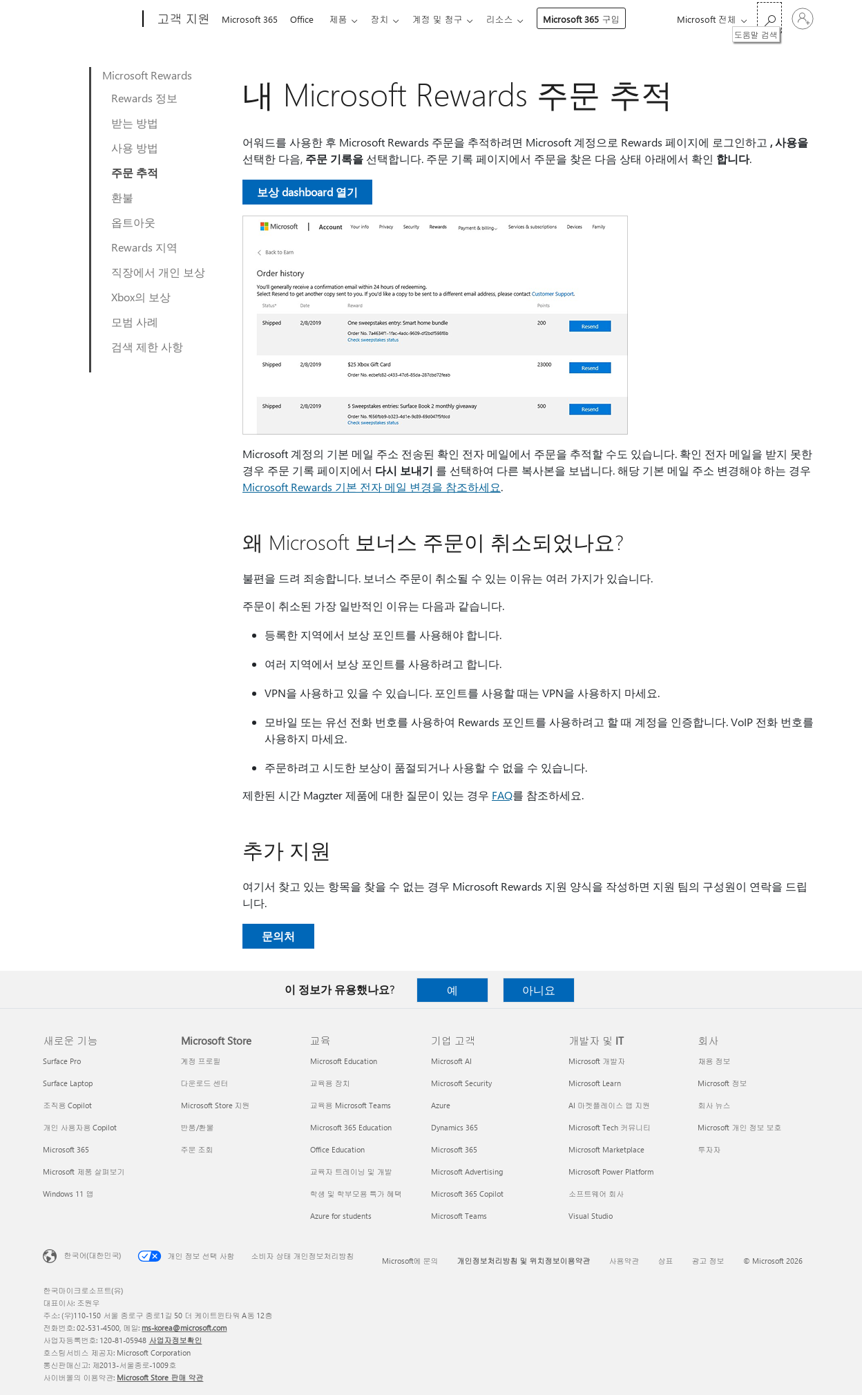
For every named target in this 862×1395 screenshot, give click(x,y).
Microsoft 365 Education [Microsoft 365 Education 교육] (351, 1127)
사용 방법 (134, 147)
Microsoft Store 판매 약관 (160, 1377)
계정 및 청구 (448, 19)
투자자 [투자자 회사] (709, 1149)
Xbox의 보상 (141, 297)
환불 (122, 197)
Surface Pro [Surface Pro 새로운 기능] (62, 1061)
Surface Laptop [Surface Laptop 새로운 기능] (68, 1083)
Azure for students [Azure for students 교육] (341, 1216)
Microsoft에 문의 (410, 1260)
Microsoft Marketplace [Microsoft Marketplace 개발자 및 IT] (606, 1149)
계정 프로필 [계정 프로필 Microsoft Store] (201, 1061)
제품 (343, 19)
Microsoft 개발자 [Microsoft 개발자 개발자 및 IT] (596, 1061)
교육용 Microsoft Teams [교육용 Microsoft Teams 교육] (350, 1105)
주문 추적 (134, 172)
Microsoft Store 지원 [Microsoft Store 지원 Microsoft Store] (215, 1105)
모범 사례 (134, 321)
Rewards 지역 (144, 247)
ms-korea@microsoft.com (184, 1327)
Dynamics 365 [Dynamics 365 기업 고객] (454, 1127)
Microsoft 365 (250, 19)
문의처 (278, 936)
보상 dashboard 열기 (307, 191)
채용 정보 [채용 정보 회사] (714, 1061)
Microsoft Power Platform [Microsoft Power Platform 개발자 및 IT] (610, 1171)
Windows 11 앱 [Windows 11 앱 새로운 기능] (68, 1193)
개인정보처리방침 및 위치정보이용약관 (524, 1260)
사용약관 (624, 1260)
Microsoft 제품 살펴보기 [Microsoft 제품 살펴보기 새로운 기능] (83, 1171)
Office (304, 19)
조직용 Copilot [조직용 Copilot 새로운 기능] (67, 1105)
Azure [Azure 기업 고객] (440, 1105)
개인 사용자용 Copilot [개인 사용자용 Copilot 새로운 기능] (80, 1127)
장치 (387, 19)
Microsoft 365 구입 (595, 19)
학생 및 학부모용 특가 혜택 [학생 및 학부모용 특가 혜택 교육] (356, 1193)
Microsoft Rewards (147, 75)
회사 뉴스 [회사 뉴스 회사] (714, 1105)
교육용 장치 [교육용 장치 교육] (330, 1083)
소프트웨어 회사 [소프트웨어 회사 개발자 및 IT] (596, 1193)
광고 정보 (708, 1260)
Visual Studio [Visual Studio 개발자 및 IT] (590, 1216)
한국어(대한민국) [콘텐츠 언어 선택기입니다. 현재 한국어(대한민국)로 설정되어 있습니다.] (92, 1255)
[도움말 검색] (769, 17)
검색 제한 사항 (147, 346)
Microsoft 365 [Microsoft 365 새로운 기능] (66, 1149)
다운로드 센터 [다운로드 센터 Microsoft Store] (205, 1083)
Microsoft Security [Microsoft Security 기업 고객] (461, 1083)
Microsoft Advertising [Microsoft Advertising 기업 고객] (467, 1171)
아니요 (538, 990)
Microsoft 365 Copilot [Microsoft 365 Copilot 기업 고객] (467, 1193)
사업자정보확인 (175, 1340)
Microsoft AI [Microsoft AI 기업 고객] (451, 1061)
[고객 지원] (182, 19)
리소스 (512, 19)
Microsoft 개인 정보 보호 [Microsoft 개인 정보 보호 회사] (739, 1127)
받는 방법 (134, 122)
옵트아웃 (133, 222)
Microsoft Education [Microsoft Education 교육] (343, 1061)
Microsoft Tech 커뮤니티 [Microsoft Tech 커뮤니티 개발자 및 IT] (609, 1127)
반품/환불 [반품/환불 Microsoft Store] (197, 1127)
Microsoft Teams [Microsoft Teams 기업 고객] (459, 1216)
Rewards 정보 (144, 98)
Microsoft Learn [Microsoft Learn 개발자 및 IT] (594, 1083)
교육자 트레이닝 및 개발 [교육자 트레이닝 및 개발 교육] (351, 1171)
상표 (665, 1260)
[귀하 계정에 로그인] (802, 18)
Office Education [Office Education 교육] (337, 1149)
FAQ (502, 795)
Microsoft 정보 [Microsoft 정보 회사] (722, 1083)
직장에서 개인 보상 (158, 272)
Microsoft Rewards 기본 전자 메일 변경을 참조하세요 (371, 487)
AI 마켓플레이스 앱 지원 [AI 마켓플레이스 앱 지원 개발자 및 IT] (609, 1105)
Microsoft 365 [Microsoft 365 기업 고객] (454, 1149)
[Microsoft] (90, 19)
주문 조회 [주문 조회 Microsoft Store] (197, 1149)
